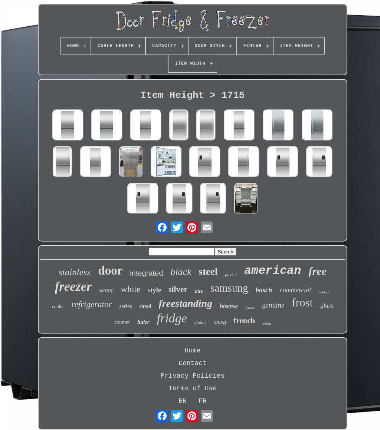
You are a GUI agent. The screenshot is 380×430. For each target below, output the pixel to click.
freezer (73, 286)
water (106, 290)
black (180, 271)
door (110, 270)
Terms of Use (192, 388)
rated (145, 306)
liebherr (324, 292)
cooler (58, 306)
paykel (231, 274)
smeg (220, 322)
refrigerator (91, 304)
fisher (250, 307)
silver (177, 289)
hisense (229, 306)
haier (143, 322)
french (244, 320)
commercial (295, 290)
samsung (229, 288)
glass (326, 305)
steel (208, 271)
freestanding (185, 303)
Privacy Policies (193, 376)
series (125, 306)
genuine (273, 305)
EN (182, 401)
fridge (172, 318)
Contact (192, 363)
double (200, 322)
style (154, 290)
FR (203, 401)
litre (199, 291)
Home (192, 350)
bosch (263, 290)
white (131, 289)
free (318, 271)
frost (302, 302)
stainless (75, 272)
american (272, 271)
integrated (146, 273)
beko (266, 323)
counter (122, 322)
